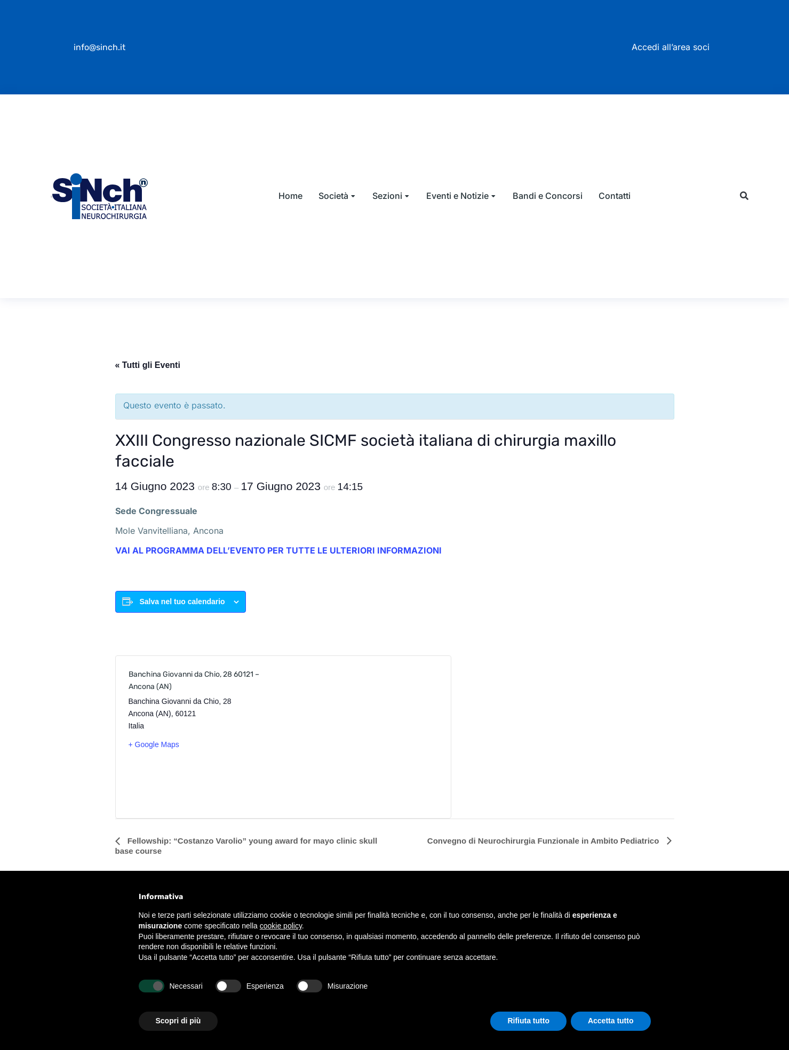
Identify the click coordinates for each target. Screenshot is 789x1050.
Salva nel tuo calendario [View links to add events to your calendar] (182, 608)
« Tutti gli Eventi (147, 371)
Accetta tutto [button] (611, 1020)
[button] (744, 199)
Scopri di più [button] (178, 1020)
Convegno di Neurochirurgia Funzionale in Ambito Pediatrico (544, 847)
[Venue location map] (360, 743)
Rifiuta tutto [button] (528, 1020)
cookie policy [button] (281, 925)
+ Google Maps (154, 751)
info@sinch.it (99, 47)
